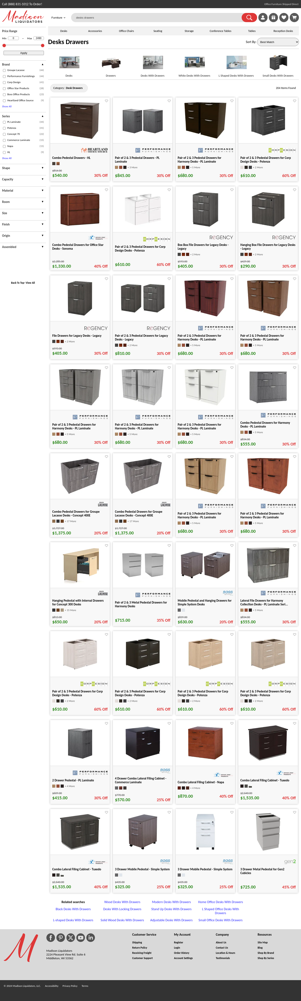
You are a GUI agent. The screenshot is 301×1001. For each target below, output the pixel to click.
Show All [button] (6, 106)
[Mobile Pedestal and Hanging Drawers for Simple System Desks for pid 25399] (205, 578)
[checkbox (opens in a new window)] (4, 70)
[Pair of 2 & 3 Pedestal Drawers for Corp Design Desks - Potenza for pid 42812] (268, 672)
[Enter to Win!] (273, 21)
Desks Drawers (68, 42)
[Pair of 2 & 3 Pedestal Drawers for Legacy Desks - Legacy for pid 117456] (143, 313)
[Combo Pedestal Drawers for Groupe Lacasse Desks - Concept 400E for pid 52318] (142, 494)
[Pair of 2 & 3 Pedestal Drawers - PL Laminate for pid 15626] (143, 134)
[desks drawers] (159, 17)
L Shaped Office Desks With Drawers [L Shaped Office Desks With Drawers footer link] (220, 911)
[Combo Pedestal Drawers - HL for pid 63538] (80, 138)
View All (30, 282)
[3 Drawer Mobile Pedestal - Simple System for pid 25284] (205, 850)
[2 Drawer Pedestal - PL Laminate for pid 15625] (80, 761)
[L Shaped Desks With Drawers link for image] (236, 64)
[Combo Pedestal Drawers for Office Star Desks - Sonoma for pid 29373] (80, 227)
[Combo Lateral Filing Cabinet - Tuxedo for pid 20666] (80, 850)
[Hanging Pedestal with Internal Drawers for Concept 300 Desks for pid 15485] (80, 583)
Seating (157, 31)
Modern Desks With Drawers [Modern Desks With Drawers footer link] (171, 902)
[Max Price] (38, 38)
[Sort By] (278, 42)
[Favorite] (106, 101)
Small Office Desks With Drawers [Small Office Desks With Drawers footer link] (220, 920)
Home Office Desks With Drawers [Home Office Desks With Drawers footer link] (220, 902)
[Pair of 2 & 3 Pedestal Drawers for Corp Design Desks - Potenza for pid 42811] (205, 672)
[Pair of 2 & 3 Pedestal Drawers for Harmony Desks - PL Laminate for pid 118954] (268, 316)
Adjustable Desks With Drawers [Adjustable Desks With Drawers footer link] (171, 920)
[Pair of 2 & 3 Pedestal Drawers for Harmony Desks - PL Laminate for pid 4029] (205, 138)
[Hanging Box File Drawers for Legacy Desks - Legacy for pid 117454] (268, 227)
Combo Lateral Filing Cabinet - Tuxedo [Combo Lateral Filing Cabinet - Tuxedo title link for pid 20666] (76, 869)
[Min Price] (13, 38)
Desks (63, 31)
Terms (85, 985)
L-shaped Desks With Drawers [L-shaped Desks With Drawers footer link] (73, 920)
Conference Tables (220, 31)
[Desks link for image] (69, 64)
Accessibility (51, 985)
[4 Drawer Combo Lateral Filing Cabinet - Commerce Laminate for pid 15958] (143, 761)
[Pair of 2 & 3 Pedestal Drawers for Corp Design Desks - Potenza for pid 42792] (80, 672)
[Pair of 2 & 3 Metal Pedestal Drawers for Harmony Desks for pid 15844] (143, 578)
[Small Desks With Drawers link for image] (278, 64)
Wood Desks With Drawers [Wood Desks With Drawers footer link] (122, 902)
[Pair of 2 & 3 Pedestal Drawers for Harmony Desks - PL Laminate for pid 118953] (205, 316)
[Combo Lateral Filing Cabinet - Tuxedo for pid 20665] (268, 761)
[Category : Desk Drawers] (74, 88)
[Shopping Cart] (294, 17)
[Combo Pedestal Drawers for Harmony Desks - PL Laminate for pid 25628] (268, 405)
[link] (294, 17)
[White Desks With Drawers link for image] (194, 64)
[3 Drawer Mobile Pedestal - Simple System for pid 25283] (142, 850)
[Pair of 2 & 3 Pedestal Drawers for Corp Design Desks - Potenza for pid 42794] (142, 672)
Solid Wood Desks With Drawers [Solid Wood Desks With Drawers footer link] (122, 920)
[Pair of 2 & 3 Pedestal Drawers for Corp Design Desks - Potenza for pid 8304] (268, 138)
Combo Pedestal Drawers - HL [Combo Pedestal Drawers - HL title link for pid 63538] (71, 158)
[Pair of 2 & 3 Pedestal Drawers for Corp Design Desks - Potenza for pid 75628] (143, 227)
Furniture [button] (58, 18)
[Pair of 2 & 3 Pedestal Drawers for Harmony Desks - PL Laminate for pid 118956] (142, 405)
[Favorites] (283, 21)
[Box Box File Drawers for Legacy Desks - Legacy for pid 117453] (205, 227)
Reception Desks (283, 31)
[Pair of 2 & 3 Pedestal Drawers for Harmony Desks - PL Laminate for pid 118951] (205, 494)
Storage (189, 31)
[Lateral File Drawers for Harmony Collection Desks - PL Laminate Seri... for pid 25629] (268, 583)
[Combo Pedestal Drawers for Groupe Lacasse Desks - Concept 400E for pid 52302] (80, 494)
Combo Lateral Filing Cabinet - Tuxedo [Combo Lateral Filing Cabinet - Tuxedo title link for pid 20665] (264, 780)
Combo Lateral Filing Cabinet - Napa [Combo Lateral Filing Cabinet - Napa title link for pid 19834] (201, 782)
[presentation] (23, 65)
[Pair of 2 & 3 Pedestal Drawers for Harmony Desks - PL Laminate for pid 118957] (205, 405)
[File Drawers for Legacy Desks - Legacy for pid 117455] (80, 316)
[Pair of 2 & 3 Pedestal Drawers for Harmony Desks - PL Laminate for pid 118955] (80, 405)
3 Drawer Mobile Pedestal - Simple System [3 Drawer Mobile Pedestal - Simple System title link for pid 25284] (205, 869)
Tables (251, 31)
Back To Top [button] (17, 282)
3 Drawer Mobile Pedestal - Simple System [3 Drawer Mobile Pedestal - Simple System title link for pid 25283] (142, 869)
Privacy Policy (69, 985)
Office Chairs (126, 31)
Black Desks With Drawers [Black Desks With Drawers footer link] (73, 909)
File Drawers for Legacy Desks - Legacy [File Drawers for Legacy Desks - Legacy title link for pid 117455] (76, 336)
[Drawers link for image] (111, 64)
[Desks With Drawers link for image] (152, 64)
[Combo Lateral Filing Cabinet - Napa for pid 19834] (205, 761)
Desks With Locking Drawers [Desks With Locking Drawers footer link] (122, 909)
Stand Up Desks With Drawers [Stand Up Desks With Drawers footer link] (171, 909)
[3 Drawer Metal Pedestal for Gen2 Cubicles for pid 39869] (268, 850)
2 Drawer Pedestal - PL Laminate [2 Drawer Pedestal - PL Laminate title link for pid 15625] (73, 780)
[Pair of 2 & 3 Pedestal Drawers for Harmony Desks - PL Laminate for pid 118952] (268, 494)
